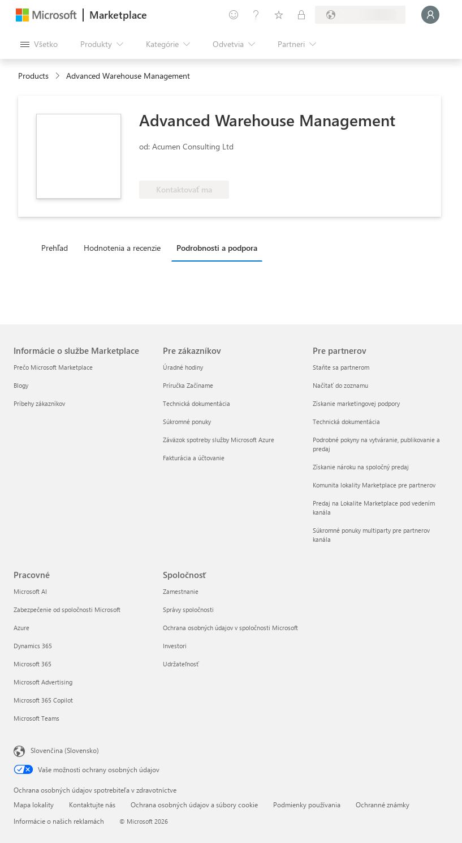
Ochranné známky (382, 804)
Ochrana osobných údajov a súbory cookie (194, 804)
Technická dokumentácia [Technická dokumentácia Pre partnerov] (346, 421)
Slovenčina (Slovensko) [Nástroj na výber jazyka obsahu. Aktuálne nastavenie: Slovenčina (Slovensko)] (65, 750)
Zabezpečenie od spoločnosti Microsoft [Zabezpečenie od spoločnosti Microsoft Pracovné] (67, 609)
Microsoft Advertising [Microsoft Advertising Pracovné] (43, 682)
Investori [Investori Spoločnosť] (175, 645)
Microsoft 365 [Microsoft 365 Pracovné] (32, 664)
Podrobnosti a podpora (216, 247)
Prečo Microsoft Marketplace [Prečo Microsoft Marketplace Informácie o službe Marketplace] (53, 367)
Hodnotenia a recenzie (122, 247)
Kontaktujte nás (92, 804)
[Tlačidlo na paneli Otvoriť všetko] (39, 44)
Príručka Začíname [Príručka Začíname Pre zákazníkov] (188, 385)
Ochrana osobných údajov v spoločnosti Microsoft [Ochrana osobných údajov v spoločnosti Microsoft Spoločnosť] (230, 627)
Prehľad (54, 247)
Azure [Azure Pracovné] (21, 627)
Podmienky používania (306, 804)
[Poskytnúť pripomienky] (233, 14)
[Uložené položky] (279, 14)
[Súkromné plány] (301, 14)
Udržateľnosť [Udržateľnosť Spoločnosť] (181, 664)
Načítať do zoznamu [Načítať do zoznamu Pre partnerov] (340, 385)
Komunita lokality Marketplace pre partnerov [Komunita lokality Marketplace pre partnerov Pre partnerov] (374, 485)
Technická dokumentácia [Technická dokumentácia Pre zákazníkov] (196, 403)
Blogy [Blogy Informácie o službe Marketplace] (21, 385)
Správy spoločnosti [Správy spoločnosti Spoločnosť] (188, 609)
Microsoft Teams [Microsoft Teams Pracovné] (36, 718)
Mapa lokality (34, 804)
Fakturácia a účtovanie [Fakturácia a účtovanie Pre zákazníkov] (193, 457)
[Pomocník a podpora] (256, 14)
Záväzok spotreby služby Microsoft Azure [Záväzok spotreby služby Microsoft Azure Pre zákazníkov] (218, 439)
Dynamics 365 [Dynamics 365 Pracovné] (33, 645)
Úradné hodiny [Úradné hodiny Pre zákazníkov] (183, 367)
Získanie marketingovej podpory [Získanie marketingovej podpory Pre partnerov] (356, 403)
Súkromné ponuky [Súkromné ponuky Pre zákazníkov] (187, 421)
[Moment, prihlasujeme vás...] (430, 15)
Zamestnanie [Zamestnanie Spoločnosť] (180, 591)
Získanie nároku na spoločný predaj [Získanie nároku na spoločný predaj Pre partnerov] (361, 467)
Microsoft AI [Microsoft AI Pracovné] (30, 591)
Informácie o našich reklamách (59, 820)
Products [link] (33, 75)
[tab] (57, 247)
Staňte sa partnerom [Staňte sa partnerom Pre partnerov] (341, 367)
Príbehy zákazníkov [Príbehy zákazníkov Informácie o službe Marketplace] (39, 403)
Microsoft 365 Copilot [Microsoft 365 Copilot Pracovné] (43, 700)
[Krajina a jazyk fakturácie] (360, 15)
